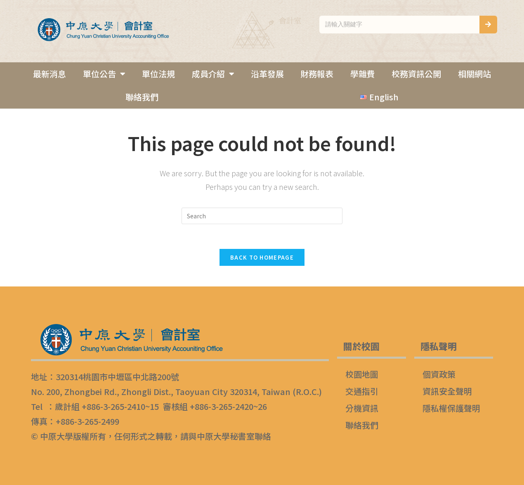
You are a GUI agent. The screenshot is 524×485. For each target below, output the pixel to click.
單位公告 (104, 74)
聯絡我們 (141, 97)
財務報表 (316, 74)
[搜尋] (488, 24)
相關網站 (474, 74)
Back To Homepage (262, 257)
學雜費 (362, 74)
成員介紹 (213, 74)
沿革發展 (267, 74)
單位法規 (158, 74)
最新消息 (49, 74)
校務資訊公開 (416, 74)
